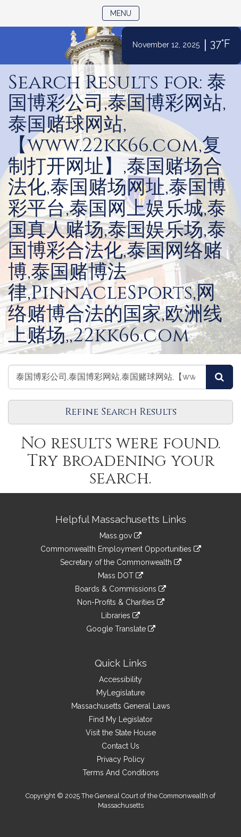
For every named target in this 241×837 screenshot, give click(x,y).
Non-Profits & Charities (120, 602)
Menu (124, 12)
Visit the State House (121, 732)
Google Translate (120, 629)
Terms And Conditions (120, 772)
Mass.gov (120, 535)
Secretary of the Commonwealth (120, 562)
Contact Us (120, 746)
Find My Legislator (121, 719)
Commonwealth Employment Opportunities (120, 549)
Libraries (120, 615)
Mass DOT (120, 575)
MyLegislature (120, 692)
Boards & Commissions (120, 589)
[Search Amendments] (219, 377)
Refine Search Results (121, 411)
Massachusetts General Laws (120, 706)
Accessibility (120, 679)
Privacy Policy (121, 759)
